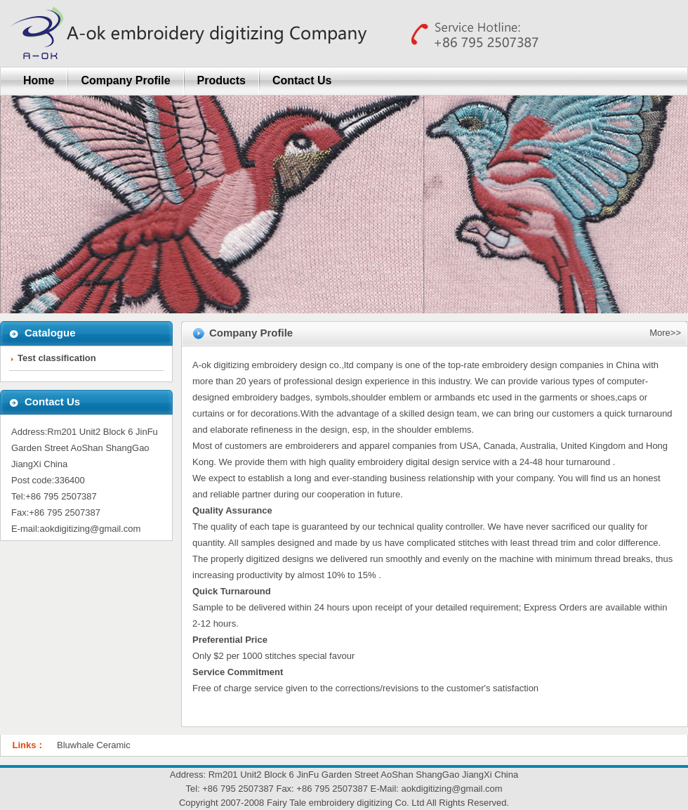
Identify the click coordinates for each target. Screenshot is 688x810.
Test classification (57, 358)
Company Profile (125, 80)
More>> (665, 332)
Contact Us (301, 80)
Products (221, 80)
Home (38, 80)
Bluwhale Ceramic (94, 745)
